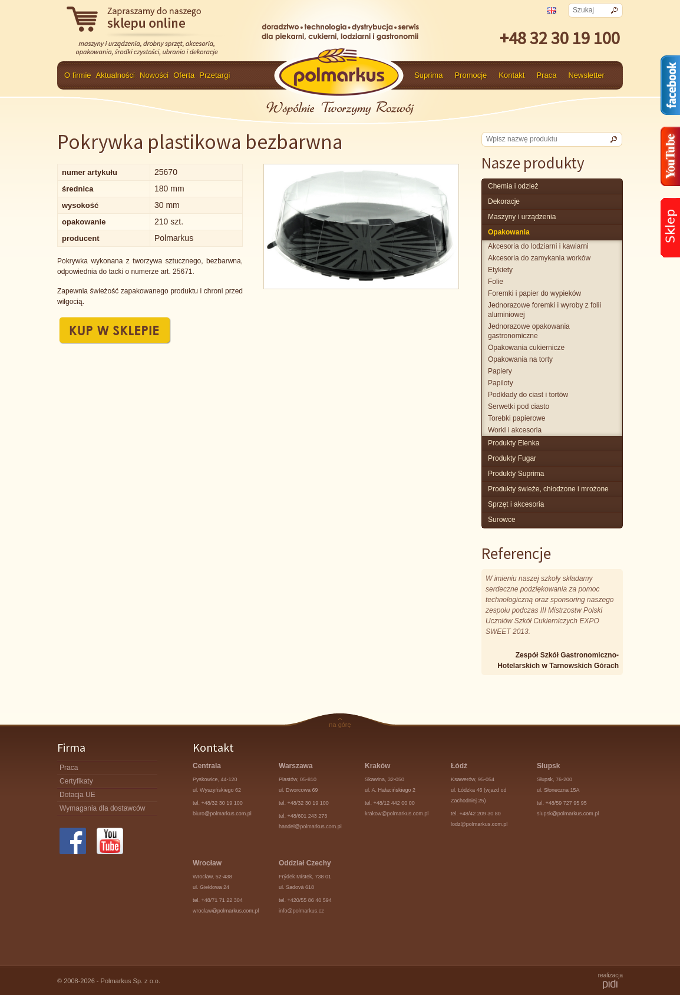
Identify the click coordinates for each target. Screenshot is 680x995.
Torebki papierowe (516, 418)
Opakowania (509, 232)
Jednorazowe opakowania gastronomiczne (529, 331)
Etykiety (500, 270)
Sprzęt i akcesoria (516, 504)
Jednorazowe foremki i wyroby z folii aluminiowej (544, 310)
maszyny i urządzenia (522, 217)
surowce (502, 519)
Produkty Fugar (512, 458)
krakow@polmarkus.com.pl (396, 814)
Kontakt (511, 75)
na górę (340, 724)
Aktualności (115, 75)
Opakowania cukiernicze (526, 347)
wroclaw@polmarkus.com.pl (226, 911)
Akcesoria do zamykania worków (539, 258)
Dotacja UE (77, 795)
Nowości (154, 75)
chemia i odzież (513, 186)
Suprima (428, 75)
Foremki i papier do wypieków (534, 293)
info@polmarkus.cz (301, 911)
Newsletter (586, 75)
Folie (495, 281)
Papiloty (500, 383)
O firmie (77, 75)
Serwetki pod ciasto (518, 406)
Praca (546, 75)
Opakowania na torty (520, 359)
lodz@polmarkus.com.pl (479, 824)
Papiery (500, 371)
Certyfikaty (76, 781)
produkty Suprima (516, 474)
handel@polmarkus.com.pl (310, 826)
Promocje (470, 75)
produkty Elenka (513, 443)
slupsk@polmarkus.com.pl (568, 814)
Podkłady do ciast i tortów (528, 395)
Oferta (183, 75)
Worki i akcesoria (515, 430)
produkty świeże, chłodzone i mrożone (548, 489)
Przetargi (214, 75)
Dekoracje (504, 201)
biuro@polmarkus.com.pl (222, 814)
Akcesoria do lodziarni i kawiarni (538, 246)
